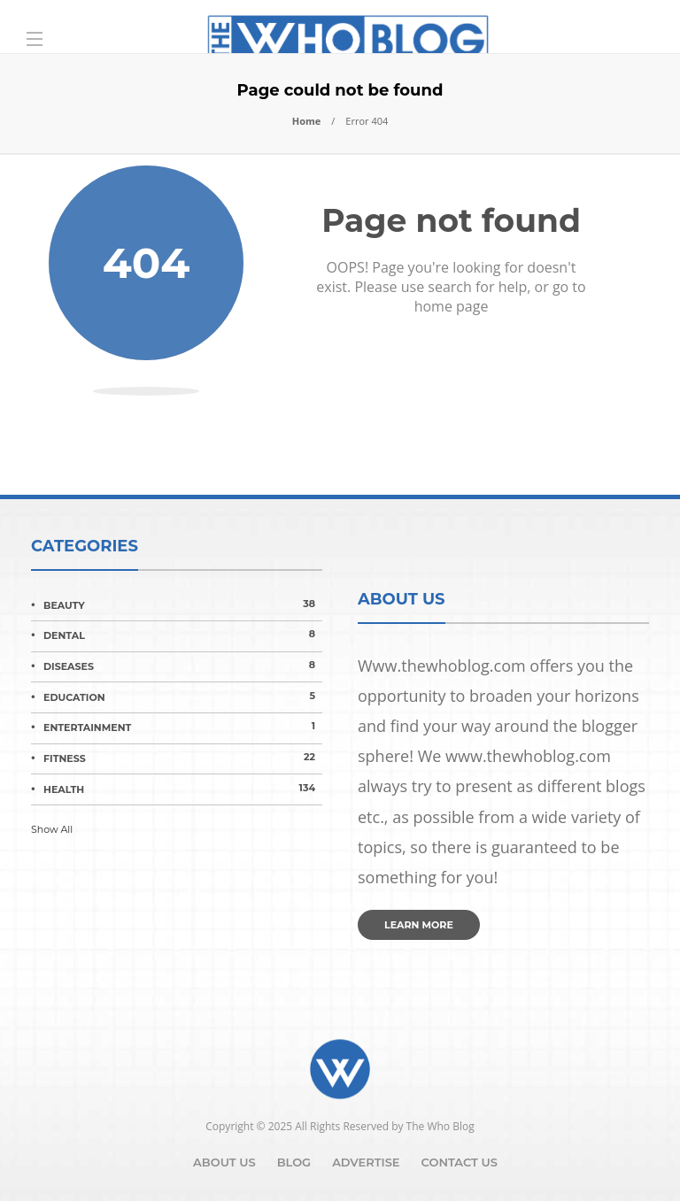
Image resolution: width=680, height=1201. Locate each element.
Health (182, 788)
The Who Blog (440, 1126)
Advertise (365, 1162)
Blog (294, 1162)
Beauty (182, 604)
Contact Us (459, 1162)
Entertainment (182, 727)
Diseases (182, 665)
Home (306, 120)
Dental (182, 634)
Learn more (418, 925)
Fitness (182, 758)
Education (182, 696)
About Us (224, 1162)
